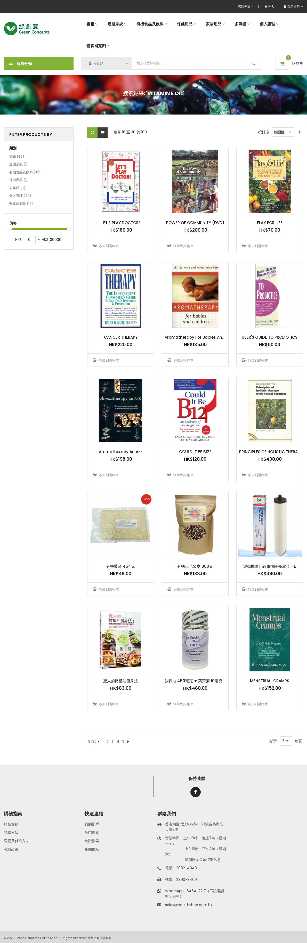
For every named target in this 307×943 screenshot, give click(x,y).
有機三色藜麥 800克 (195, 566)
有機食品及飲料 (24, 172)
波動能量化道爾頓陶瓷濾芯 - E (269, 566)
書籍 (16, 157)
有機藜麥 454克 (120, 566)
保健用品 (18, 180)
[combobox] (196, 63)
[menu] (192, 35)
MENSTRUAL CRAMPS (269, 681)
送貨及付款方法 (16, 840)
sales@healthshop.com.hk (188, 904)
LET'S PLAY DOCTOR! (120, 222)
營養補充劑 (21, 204)
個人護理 (20, 196)
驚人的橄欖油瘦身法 (120, 681)
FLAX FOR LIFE (269, 222)
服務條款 (11, 824)
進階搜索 (92, 840)
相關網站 (92, 849)
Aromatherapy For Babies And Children (204, 337)
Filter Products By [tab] (30, 134)
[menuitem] (91, 24)
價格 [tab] (13, 223)
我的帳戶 (92, 824)
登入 (269, 6)
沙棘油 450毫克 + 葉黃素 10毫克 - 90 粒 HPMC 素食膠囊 (215, 681)
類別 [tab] (13, 148)
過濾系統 (18, 164)
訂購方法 (11, 832)
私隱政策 (11, 849)
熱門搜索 (92, 832)
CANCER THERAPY (121, 337)
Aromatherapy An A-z (120, 451)
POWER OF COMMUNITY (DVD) (195, 222)
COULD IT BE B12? (195, 451)
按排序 (263, 132)
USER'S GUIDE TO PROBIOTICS (269, 337)
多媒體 (17, 188)
